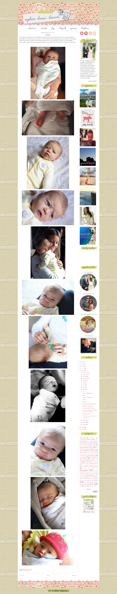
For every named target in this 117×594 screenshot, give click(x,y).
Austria (81, 439)
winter (85, 486)
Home (48, 575)
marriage (87, 461)
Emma (83, 395)
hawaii (81, 457)
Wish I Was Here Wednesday (88, 408)
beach (96, 441)
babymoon (96, 439)
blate (92, 442)
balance (87, 441)
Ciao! (83, 391)
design (81, 447)
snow (85, 476)
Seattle (81, 476)
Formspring (82, 453)
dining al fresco (89, 447)
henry (84, 457)
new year (88, 463)
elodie (94, 449)
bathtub (91, 441)
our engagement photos (88, 465)
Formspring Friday (89, 453)
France (95, 453)
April (84, 389)
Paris (85, 468)
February (85, 422)
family (93, 450)
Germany (81, 455)
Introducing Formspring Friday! (89, 403)
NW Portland (95, 463)
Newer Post (21, 575)
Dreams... (84, 399)
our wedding (89, 466)
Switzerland (94, 478)
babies (90, 439)
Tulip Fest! (84, 401)
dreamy (88, 449)
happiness (92, 455)
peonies (93, 468)
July (84, 382)
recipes (90, 473)
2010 (82, 427)
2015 (82, 361)
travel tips (86, 482)
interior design (83, 460)
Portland (81, 471)
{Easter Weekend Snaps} (87, 393)
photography (27, 570)
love (81, 461)
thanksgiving (88, 480)
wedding (81, 484)
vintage (94, 482)
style (88, 478)
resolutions (81, 475)
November (85, 374)
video (91, 482)
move (81, 463)
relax (94, 473)
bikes (83, 442)
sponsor (82, 478)
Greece (86, 455)
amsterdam (82, 437)
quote (85, 473)
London (95, 460)
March (84, 420)
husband (84, 458)
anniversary (92, 437)
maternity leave (93, 461)
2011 (82, 370)
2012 (82, 368)
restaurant (87, 475)
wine (81, 486)
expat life (82, 450)
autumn (85, 439)
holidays (91, 457)
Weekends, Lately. (86, 413)
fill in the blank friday (91, 452)
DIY (97, 447)
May (84, 387)
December (85, 372)
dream (82, 449)
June (84, 384)
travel (96, 480)
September (85, 378)
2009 (82, 429)
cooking (86, 446)
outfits (96, 466)
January (84, 424)
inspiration (93, 458)
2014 (82, 363)
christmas (92, 444)
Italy (90, 460)
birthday (87, 442)
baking (82, 441)
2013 (82, 366)
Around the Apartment (87, 397)
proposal (94, 471)
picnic (95, 470)
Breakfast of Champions (87, 406)
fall (88, 450)
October (84, 376)
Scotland (94, 475)
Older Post (74, 575)
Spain (96, 476)
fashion (81, 452)
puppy (81, 473)
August (84, 380)
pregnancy (88, 471)
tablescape (82, 480)
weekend (90, 484)
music (84, 463)
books (86, 444)
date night (93, 446)
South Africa (90, 476)
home (96, 457)
